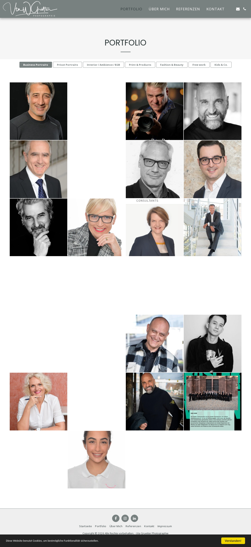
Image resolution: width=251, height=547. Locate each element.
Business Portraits (35, 65)
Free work (199, 65)
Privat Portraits (67, 65)
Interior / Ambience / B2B (103, 65)
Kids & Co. (221, 65)
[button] (231, 9)
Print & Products (140, 65)
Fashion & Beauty (172, 65)
